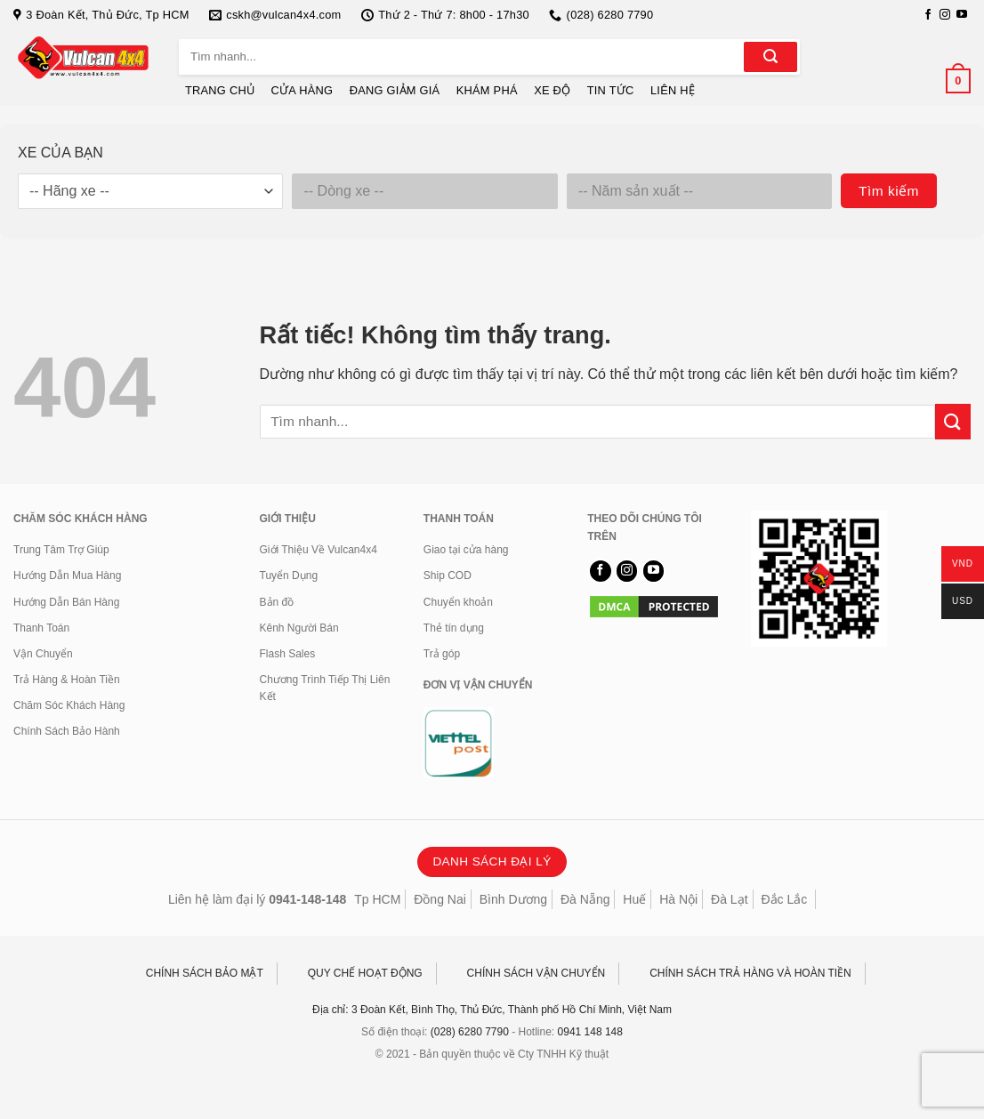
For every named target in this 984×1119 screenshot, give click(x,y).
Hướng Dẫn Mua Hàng (67, 575)
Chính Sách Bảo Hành (66, 731)
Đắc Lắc (784, 899)
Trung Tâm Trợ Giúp (61, 549)
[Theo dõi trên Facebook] (928, 15)
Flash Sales (288, 654)
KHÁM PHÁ (487, 90)
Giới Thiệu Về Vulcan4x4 (318, 549)
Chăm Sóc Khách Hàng (69, 705)
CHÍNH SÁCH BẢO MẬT (204, 973)
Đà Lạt (729, 899)
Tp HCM (377, 899)
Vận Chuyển (43, 654)
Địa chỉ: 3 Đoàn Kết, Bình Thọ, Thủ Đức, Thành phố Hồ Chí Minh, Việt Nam (492, 1009)
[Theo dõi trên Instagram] (945, 15)
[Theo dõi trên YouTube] (961, 15)
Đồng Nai (440, 899)
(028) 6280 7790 (470, 1032)
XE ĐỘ (552, 90)
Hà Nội (678, 899)
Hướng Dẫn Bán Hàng (66, 602)
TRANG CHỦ (219, 90)
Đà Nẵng (585, 899)
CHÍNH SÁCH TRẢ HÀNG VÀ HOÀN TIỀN (750, 973)
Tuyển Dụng (289, 575)
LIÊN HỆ (672, 90)
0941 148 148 (590, 1032)
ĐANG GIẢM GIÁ (395, 90)
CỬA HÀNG (302, 90)
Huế (634, 899)
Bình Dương (513, 899)
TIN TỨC (610, 90)
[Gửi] (770, 57)
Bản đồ (277, 602)
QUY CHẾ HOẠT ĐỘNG (365, 973)
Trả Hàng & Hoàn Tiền (66, 679)
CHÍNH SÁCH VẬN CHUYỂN (536, 973)
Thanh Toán (41, 628)
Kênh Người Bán (299, 628)
